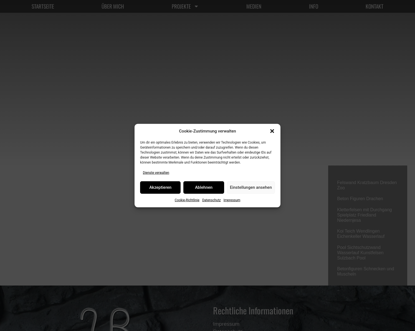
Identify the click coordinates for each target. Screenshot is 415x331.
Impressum (232, 200)
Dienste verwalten (156, 172)
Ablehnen (203, 187)
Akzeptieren (160, 187)
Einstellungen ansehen (251, 187)
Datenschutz (211, 200)
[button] (272, 131)
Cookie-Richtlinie (187, 200)
